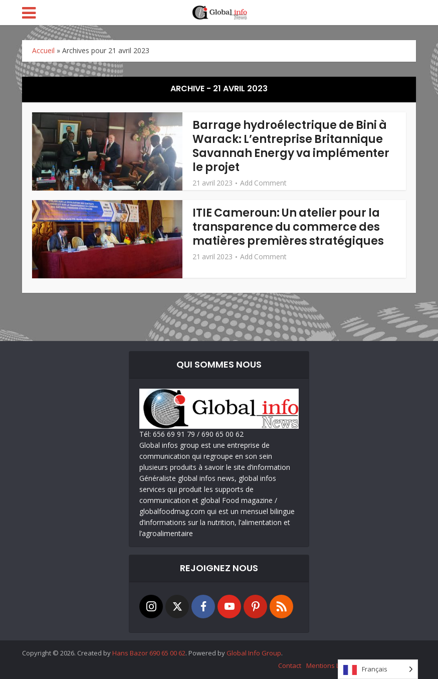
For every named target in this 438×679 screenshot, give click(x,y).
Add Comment (263, 183)
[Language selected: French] (378, 669)
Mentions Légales (333, 665)
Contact (289, 665)
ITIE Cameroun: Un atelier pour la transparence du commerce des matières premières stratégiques (288, 227)
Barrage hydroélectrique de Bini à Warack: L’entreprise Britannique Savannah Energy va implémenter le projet (290, 146)
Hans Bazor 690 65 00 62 (148, 652)
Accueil (43, 50)
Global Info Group (254, 652)
